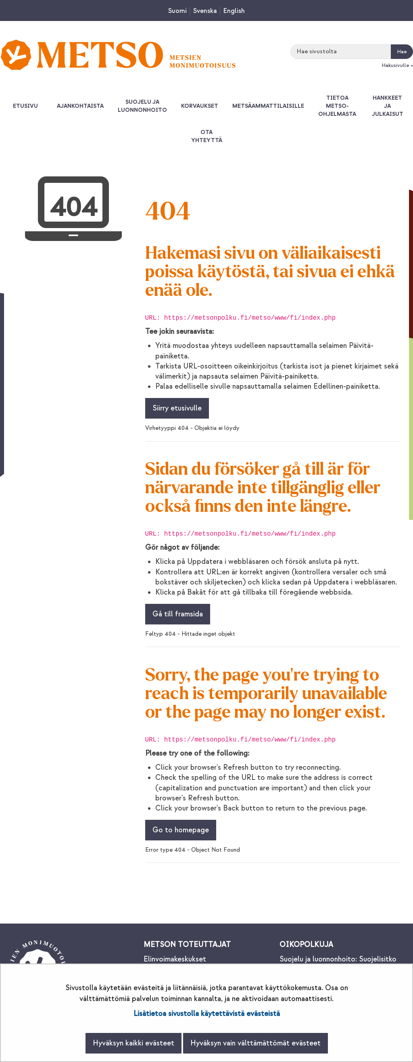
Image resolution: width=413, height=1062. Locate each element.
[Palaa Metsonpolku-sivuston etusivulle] (118, 55)
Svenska (205, 11)
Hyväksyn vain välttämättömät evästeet (255, 1043)
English (234, 11)
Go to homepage (180, 830)
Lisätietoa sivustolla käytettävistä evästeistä (206, 1013)
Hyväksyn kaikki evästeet (133, 1043)
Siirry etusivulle (177, 408)
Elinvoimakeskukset (175, 959)
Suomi (177, 11)
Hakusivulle (395, 65)
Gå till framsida (177, 614)
